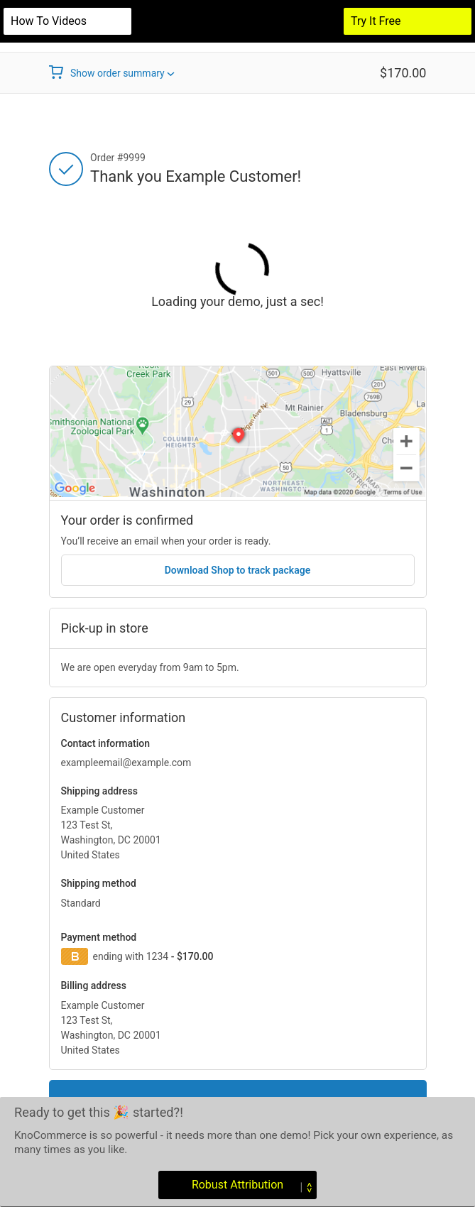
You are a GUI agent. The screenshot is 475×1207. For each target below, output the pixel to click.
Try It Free (376, 21)
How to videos (49, 21)
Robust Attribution (238, 1184)
